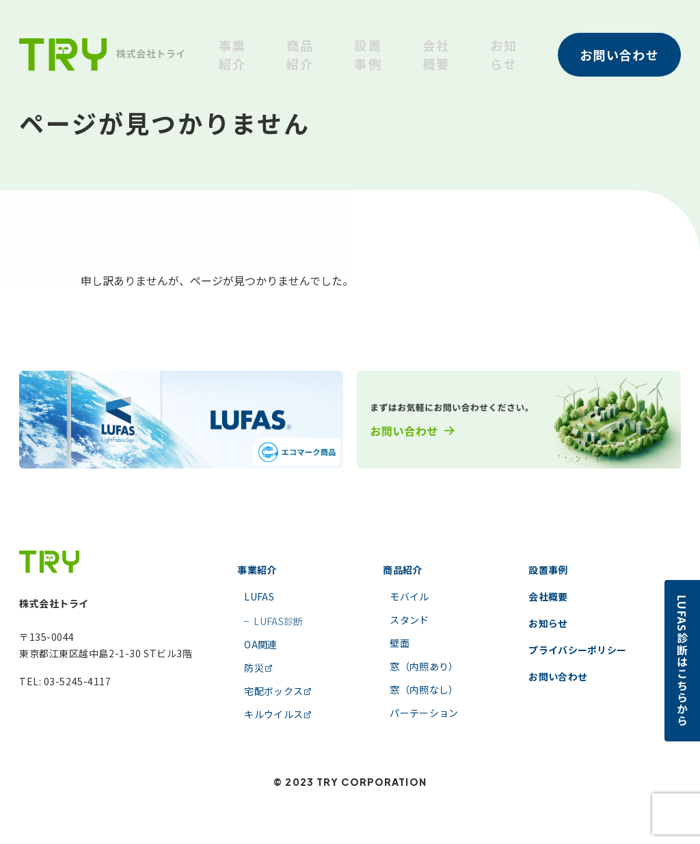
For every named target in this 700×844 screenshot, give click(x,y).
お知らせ (503, 54)
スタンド (409, 620)
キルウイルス (278, 714)
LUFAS (259, 596)
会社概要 (436, 54)
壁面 (399, 643)
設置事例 (367, 54)
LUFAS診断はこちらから (682, 661)
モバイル (409, 596)
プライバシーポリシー (577, 650)
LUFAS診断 (273, 621)
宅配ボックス (278, 691)
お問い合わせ (557, 676)
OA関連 (260, 644)
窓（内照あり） (424, 666)
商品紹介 (300, 54)
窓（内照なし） (424, 689)
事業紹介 (232, 54)
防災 (258, 667)
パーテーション (424, 713)
